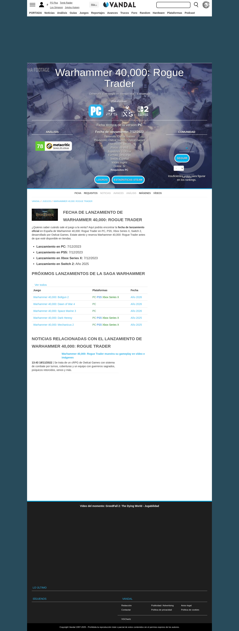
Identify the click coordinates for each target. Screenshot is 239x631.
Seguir (182, 158)
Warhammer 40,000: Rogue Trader (119, 78)
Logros (102, 179)
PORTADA (35, 12)
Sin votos (186, 177)
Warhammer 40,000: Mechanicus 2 (53, 324)
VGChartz (126, 619)
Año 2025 (136, 317)
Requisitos (90, 193)
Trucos (124, 12)
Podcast (190, 12)
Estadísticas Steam (128, 179)
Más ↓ (94, 4)
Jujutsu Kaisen (72, 7)
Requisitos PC (119, 169)
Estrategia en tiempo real (118, 93)
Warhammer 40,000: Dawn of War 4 (54, 304)
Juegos (84, 12)
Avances (112, 12)
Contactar (126, 609)
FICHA (78, 193)
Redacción (126, 605)
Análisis (62, 12)
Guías (73, 12)
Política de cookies (190, 609)
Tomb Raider (66, 2)
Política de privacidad (161, 609)
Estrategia (143, 93)
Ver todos (41, 284)
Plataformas (174, 12)
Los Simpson (56, 7)
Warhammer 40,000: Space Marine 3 (54, 310)
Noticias (49, 12)
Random (145, 12)
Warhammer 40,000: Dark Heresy (52, 317)
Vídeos (157, 193)
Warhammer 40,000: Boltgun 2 (51, 297)
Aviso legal (186, 605)
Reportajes (98, 12)
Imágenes (145, 193)
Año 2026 (136, 297)
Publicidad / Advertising (162, 605)
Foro (134, 12)
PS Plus (54, 2)
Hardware (159, 12)
